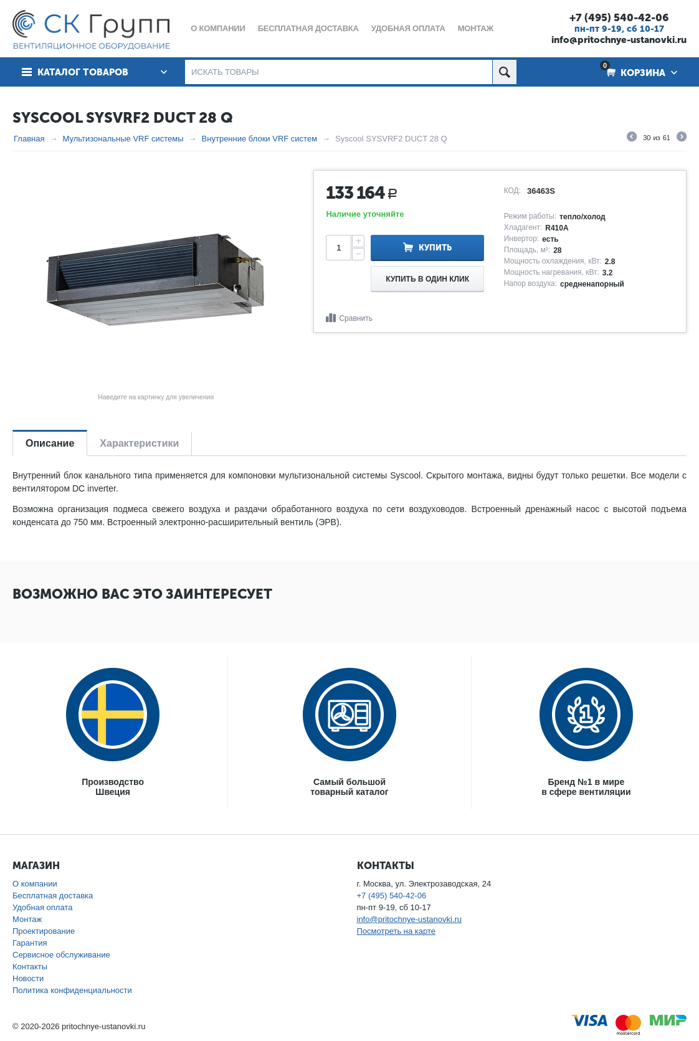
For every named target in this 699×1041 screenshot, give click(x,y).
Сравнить (355, 318)
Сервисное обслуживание (61, 954)
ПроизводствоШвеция (113, 787)
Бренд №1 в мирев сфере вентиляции (585, 787)
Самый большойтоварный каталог (349, 787)
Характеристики (139, 443)
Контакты (29, 966)
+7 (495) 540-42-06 (618, 17)
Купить (435, 247)
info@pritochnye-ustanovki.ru (619, 39)
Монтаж (27, 919)
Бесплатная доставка (52, 895)
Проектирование (43, 931)
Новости (28, 978)
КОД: (512, 190)
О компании (34, 883)
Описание (50, 443)
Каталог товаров (82, 72)
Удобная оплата (42, 907)
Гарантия (29, 943)
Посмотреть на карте (396, 931)
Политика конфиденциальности (72, 990)
